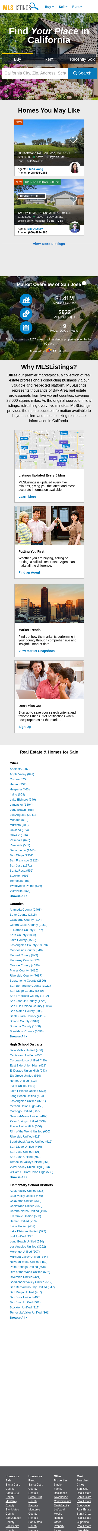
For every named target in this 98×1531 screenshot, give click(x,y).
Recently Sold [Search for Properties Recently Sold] (82, 59)
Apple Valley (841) (22, 774)
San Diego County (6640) (27, 990)
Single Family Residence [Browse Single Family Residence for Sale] (60, 1489)
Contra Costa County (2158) (28, 924)
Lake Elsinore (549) (23, 799)
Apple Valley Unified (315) (27, 1190)
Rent (75, 7)
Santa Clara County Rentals (35, 1489)
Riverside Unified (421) (25, 1136)
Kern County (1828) (23, 935)
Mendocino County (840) (26, 950)
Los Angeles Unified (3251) (28, 1101)
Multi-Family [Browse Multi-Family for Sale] (61, 1505)
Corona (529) (19, 779)
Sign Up (25, 727)
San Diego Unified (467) (26, 1292)
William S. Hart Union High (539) (31, 1172)
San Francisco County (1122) (29, 996)
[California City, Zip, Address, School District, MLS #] (35, 73)
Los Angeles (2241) (23, 814)
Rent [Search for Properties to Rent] (48, 59)
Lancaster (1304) (21, 804)
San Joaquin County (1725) (28, 1001)
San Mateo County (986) (26, 1011)
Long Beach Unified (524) (27, 1096)
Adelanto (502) (19, 769)
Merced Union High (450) (26, 1106)
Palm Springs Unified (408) (28, 1121)
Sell (62, 7)
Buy (48, 7)
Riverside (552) (20, 845)
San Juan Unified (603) (25, 1157)
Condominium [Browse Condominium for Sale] (62, 1501)
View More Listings (49, 244)
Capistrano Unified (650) (26, 1055)
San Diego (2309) (21, 855)
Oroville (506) (19, 835)
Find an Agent (29, 572)
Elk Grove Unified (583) (25, 1216)
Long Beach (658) (22, 809)
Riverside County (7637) (26, 975)
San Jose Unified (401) (25, 1151)
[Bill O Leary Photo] (75, 225)
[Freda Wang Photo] (75, 166)
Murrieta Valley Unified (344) (29, 1256)
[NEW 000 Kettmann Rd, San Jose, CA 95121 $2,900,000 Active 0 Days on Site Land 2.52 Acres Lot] (49, 142)
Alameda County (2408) (25, 909)
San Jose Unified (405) (25, 1297)
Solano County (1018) (24, 1021)
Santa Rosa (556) (21, 870)
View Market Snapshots (37, 651)
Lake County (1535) (23, 940)
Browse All (18, 896)
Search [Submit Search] (82, 73)
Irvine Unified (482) (22, 1085)
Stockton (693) (19, 875)
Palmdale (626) (20, 840)
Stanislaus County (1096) (27, 1031)
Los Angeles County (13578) (29, 945)
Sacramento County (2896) (28, 980)
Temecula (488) (20, 880)
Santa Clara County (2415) (28, 1016)
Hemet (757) (18, 784)
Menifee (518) (19, 820)
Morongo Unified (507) (25, 1111)
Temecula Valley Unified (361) (30, 1162)
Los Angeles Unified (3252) (28, 1246)
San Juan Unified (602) (25, 1302)
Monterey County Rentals (34, 1513)
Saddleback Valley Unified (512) (31, 1141)
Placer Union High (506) (26, 1126)
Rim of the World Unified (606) (30, 1131)
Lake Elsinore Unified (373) (28, 1091)
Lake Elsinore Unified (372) (28, 1231)
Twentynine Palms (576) (26, 886)
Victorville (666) (20, 891)
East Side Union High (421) (28, 1065)
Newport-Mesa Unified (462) (28, 1116)
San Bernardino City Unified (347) (32, 1287)
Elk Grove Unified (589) (25, 1075)
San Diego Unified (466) (26, 1146)
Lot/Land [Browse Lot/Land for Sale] (59, 1509)
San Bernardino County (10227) (31, 985)
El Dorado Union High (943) (28, 1070)
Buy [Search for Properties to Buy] (17, 59)
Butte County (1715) (23, 914)
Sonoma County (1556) (25, 1026)
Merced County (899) (24, 955)
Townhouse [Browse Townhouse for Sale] (61, 1497)
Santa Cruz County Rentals (35, 1501)
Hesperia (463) (20, 789)
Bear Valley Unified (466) (26, 1050)
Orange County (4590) (25, 965)
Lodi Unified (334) (22, 1236)
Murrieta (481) (19, 825)
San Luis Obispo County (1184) (31, 1006)
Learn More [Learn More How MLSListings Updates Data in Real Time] (27, 496)
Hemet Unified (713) (23, 1080)
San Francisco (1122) (24, 860)
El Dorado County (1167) (26, 930)
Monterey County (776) (25, 960)
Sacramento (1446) (22, 850)
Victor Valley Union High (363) (30, 1167)
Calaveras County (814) (25, 919)
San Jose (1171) (21, 865)
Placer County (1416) (24, 970)
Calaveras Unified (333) (25, 1201)
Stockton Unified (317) (25, 1307)
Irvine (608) (17, 794)
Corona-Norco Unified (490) (28, 1060)
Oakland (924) (19, 830)
